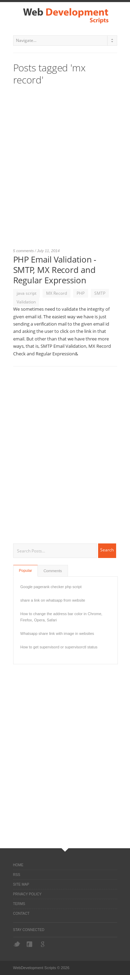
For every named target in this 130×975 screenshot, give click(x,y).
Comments (52, 571)
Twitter (16, 944)
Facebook (30, 944)
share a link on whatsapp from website (52, 600)
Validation (26, 302)
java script (26, 293)
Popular (25, 570)
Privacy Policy (27, 894)
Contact (21, 913)
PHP (81, 293)
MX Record (56, 293)
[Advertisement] (65, 170)
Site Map (21, 884)
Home (18, 865)
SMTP (99, 293)
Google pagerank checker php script (51, 587)
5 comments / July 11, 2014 (36, 251)
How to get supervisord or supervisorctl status (59, 647)
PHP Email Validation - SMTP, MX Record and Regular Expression (55, 270)
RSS (16, 875)
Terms (19, 904)
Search (107, 550)
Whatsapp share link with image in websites (57, 633)
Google (43, 944)
